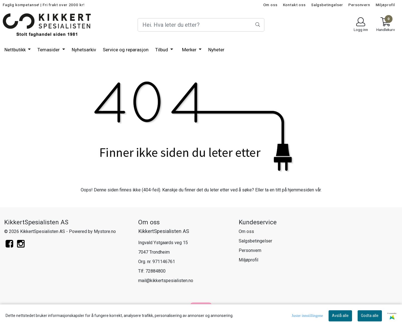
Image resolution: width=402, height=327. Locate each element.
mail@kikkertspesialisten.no (165, 280)
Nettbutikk (15, 49)
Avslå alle (340, 315)
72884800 (155, 271)
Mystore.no (105, 231)
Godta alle (370, 315)
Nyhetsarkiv (84, 49)
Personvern (359, 5)
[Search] (201, 25)
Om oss (270, 5)
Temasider (49, 49)
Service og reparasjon (126, 49)
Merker (190, 49)
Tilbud (162, 49)
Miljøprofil (385, 5)
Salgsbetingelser (327, 5)
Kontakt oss (294, 5)
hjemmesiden (301, 190)
